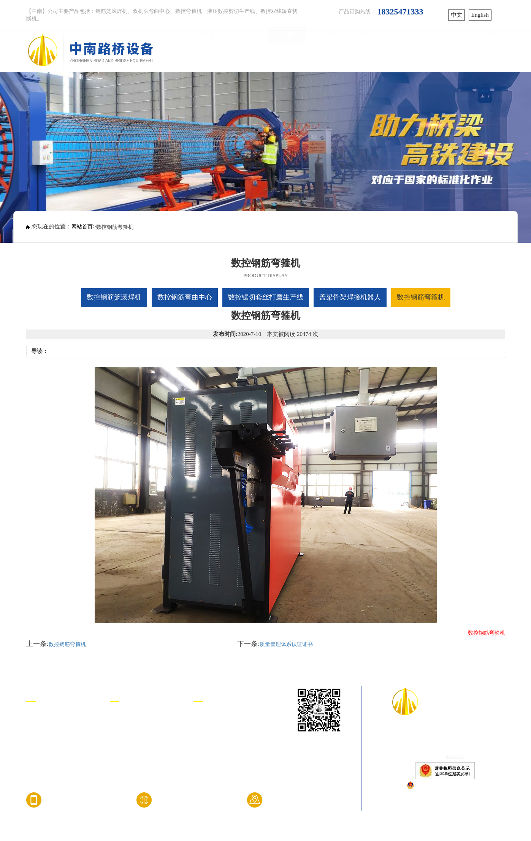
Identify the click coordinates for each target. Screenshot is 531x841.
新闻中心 (326, 50)
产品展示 (287, 50)
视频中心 (405, 50)
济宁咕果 (205, 731)
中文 (456, 15)
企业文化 (122, 731)
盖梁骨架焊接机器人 (53, 760)
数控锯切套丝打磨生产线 (59, 746)
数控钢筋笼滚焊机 (50, 717)
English (480, 15)
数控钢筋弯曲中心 (50, 731)
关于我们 (248, 50)
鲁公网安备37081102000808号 (448, 784)
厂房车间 (445, 50)
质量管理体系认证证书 (286, 644)
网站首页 (209, 50)
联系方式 (484, 50)
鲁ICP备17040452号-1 (445, 745)
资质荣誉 (122, 746)
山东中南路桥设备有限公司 (445, 733)
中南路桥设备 (211, 717)
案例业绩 (366, 50)
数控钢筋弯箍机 (67, 644)
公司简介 (122, 717)
